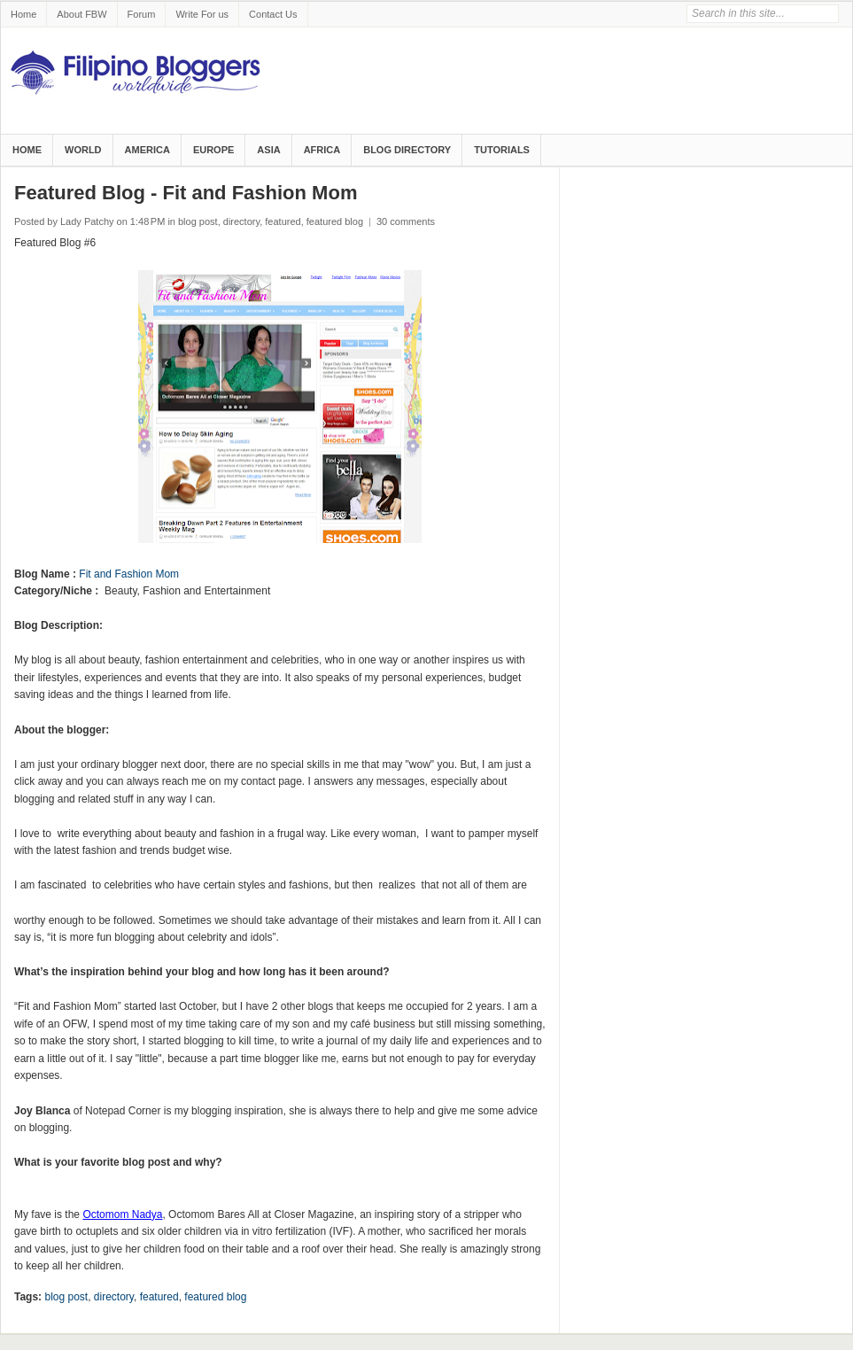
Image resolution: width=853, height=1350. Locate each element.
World (83, 149)
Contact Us (273, 14)
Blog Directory (407, 149)
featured (282, 221)
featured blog (334, 221)
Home (23, 14)
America (147, 149)
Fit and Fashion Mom (129, 574)
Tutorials (502, 149)
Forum (142, 14)
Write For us (202, 14)
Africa (322, 149)
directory (241, 221)
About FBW (81, 14)
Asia (268, 149)
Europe (213, 149)
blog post (198, 221)
